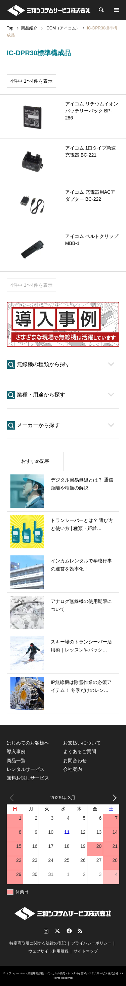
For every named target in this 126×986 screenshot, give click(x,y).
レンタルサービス (25, 769)
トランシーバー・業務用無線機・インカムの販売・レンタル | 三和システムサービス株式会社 (62, 973)
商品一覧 (16, 760)
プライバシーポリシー (91, 943)
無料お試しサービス (28, 778)
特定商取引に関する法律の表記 (37, 943)
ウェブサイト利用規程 (48, 951)
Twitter (57, 930)
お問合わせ (75, 760)
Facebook (68, 930)
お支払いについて (82, 742)
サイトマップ (86, 951)
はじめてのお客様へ (28, 742)
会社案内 (72, 769)
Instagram (46, 930)
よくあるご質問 (79, 751)
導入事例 (16, 751)
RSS (80, 930)
